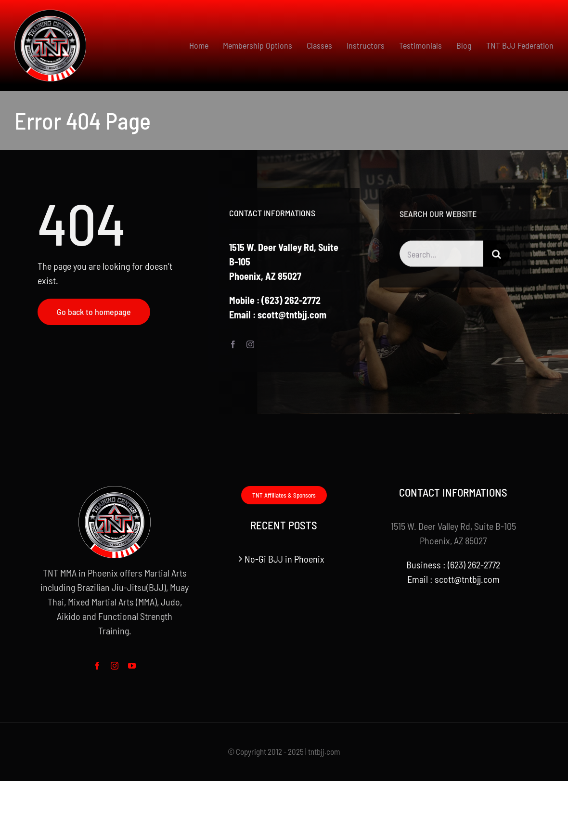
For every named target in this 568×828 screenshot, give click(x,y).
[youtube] (132, 666)
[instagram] (250, 344)
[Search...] (441, 255)
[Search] (496, 255)
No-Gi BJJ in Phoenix (284, 559)
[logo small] (50, 14)
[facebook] (233, 344)
